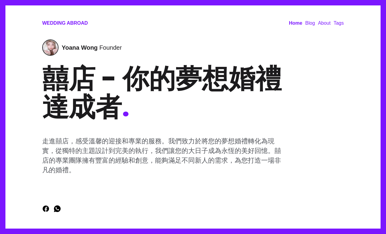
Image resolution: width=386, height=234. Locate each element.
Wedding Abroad (65, 23)
